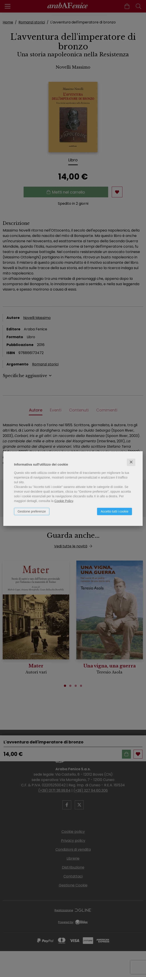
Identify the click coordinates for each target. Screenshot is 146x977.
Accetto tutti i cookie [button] (114, 511)
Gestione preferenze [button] (32, 511)
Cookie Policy (63, 501)
